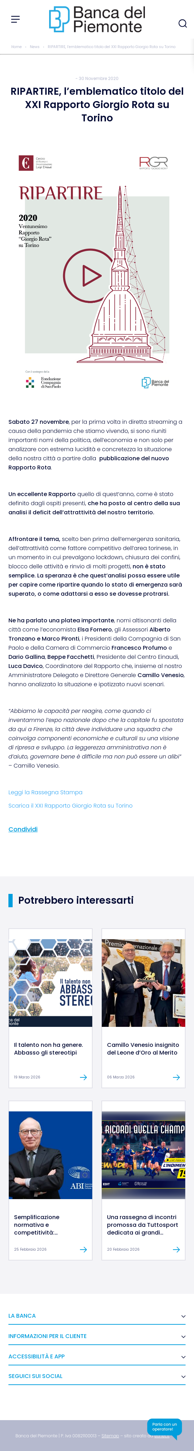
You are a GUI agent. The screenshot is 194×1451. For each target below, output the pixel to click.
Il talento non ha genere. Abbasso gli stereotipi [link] (48, 1049)
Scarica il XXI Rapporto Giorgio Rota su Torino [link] (70, 806)
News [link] (35, 46)
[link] (50, 1025)
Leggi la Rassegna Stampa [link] (45, 792)
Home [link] (16, 46)
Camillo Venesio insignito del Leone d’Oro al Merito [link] (143, 1049)
